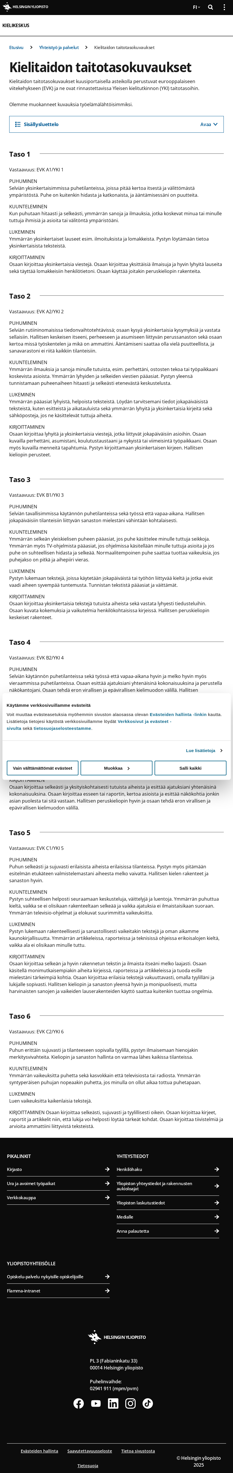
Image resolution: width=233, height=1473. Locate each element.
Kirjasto (58, 1169)
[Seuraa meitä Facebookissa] (78, 1403)
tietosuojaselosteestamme (62, 728)
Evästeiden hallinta (39, 1451)
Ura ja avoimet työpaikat (58, 1183)
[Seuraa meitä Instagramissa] (130, 1403)
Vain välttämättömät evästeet (42, 767)
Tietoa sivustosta (138, 1451)
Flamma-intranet (58, 1291)
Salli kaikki (190, 767)
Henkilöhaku (168, 1169)
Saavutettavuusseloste (89, 1451)
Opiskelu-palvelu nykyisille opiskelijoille (58, 1276)
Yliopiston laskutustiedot (168, 1203)
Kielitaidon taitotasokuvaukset (124, 47)
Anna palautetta (168, 1231)
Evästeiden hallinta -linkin (178, 714)
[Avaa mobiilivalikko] (222, 25)
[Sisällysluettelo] (116, 124)
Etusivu (16, 47)
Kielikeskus (15, 25)
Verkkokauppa (58, 1197)
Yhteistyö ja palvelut (59, 47)
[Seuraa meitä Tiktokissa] (148, 1403)
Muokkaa (116, 767)
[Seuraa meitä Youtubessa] (96, 1403)
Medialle (168, 1217)
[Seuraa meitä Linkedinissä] (113, 1403)
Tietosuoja (87, 1465)
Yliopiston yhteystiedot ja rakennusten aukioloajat (168, 1185)
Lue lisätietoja (200, 750)
